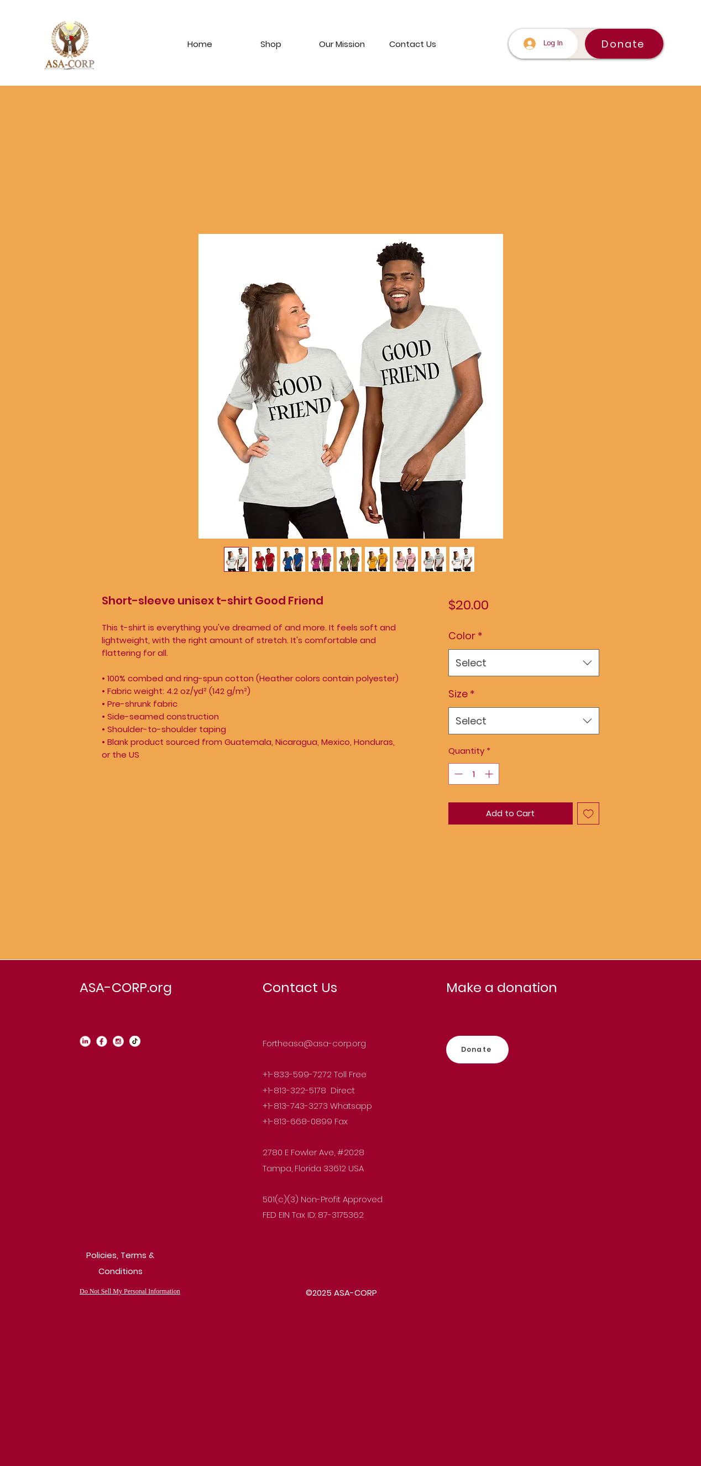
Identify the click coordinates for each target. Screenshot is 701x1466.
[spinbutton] (473, 774)
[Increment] (490, 774)
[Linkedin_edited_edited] (85, 1041)
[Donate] (624, 44)
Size (461, 694)
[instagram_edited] (118, 1041)
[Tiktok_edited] (134, 1041)
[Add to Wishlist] (588, 813)
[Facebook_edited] (101, 1041)
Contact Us (300, 987)
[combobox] (523, 663)
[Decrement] (457, 774)
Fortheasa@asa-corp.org (314, 1043)
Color (465, 636)
